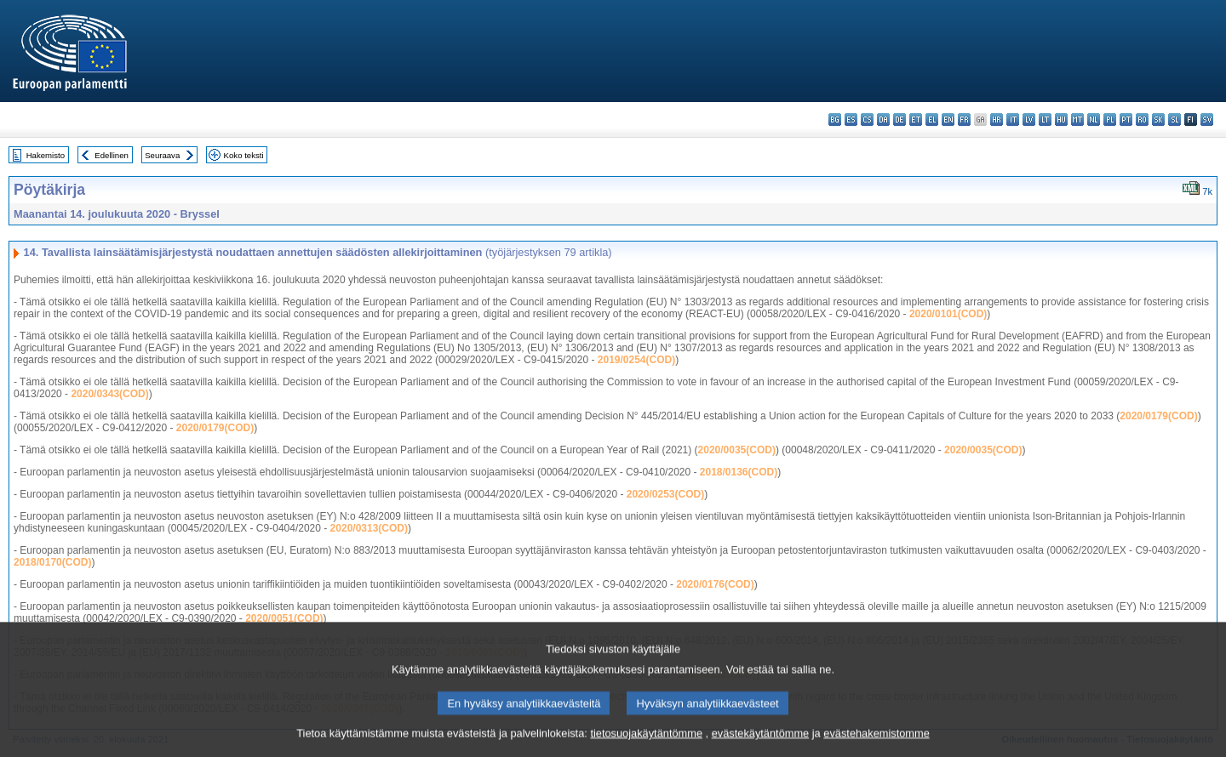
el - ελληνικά (931, 119)
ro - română (1142, 119)
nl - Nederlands (1093, 119)
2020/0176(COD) (714, 584)
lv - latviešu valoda (1029, 119)
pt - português (1126, 119)
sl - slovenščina (1174, 119)
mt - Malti (1077, 119)
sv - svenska (1206, 119)
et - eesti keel (915, 119)
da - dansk (883, 119)
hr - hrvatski (996, 119)
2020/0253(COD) (665, 494)
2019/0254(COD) (636, 360)
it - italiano (1012, 119)
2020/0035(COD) (737, 450)
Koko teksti (244, 155)
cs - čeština (867, 119)
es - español (851, 119)
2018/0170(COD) (52, 562)
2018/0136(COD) (738, 472)
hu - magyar (1061, 119)
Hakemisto (45, 155)
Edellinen (111, 155)
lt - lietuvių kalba (1045, 119)
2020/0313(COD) (369, 528)
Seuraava (162, 155)
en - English (948, 119)
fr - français (964, 119)
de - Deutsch (899, 119)
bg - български (834, 119)
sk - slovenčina (1158, 119)
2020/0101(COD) (948, 314)
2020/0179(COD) (1158, 416)
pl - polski (1109, 119)
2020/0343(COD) (109, 394)
